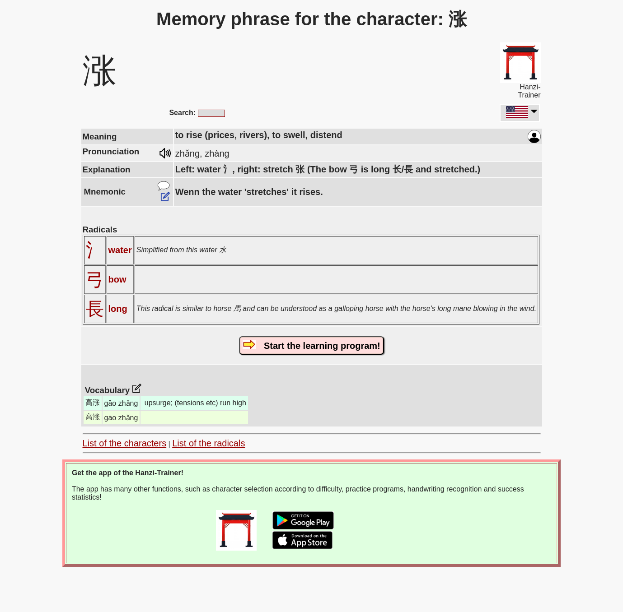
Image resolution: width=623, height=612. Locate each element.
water (120, 250)
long (117, 309)
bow (117, 279)
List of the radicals (208, 443)
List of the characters (125, 443)
